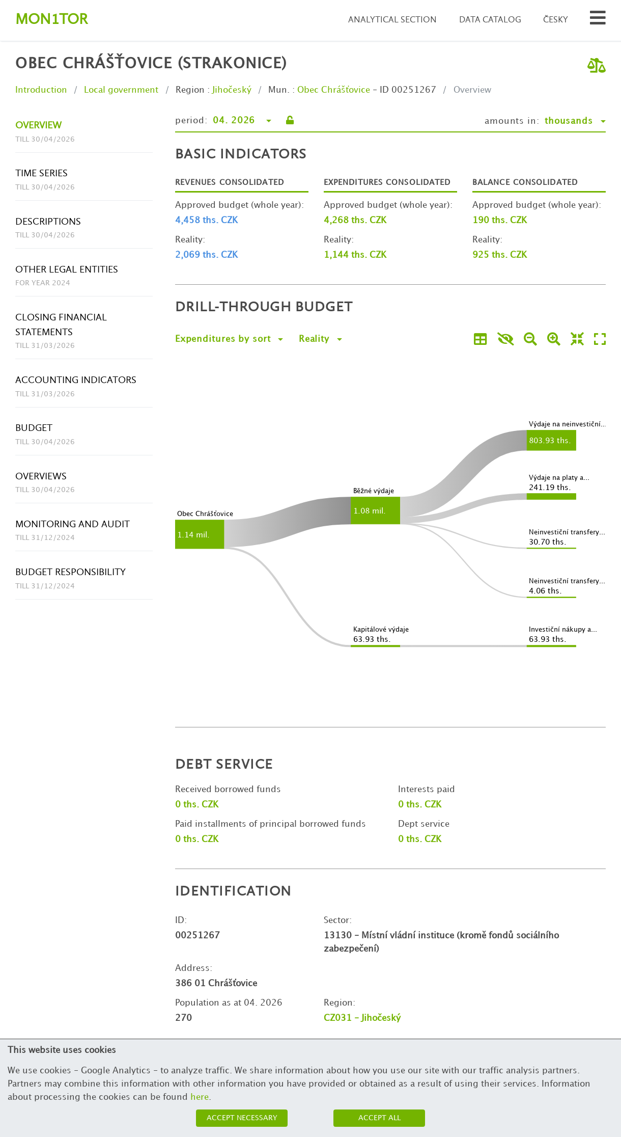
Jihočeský (231, 90)
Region (190, 90)
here (199, 1097)
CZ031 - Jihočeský (362, 1018)
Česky (555, 20)
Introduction (41, 90)
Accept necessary (242, 1118)
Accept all (379, 1118)
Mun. (279, 90)
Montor (51, 20)
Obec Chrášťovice (333, 90)
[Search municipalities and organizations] (598, 20)
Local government (121, 90)
